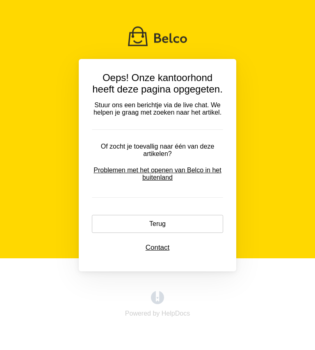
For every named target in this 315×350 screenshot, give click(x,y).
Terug (157, 223)
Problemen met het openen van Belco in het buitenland (157, 174)
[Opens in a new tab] (157, 301)
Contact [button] (158, 247)
